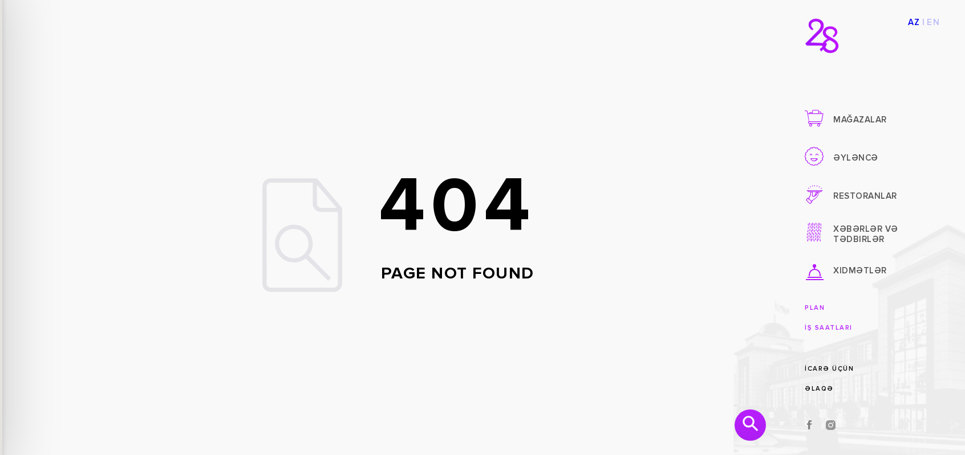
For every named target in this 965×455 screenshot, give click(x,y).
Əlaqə (819, 389)
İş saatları (829, 328)
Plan (815, 308)
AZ (914, 22)
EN (933, 22)
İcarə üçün (829, 369)
